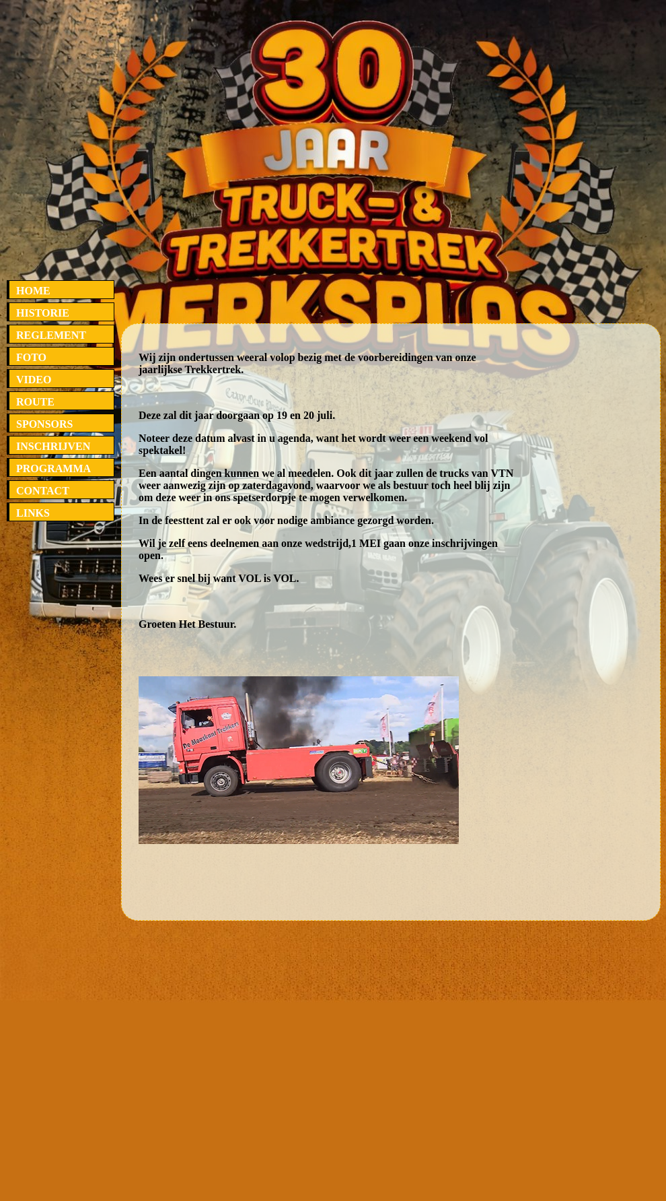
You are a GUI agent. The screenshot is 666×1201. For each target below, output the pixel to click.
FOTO (31, 357)
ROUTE (35, 402)
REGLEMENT (51, 335)
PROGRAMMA (53, 468)
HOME (33, 290)
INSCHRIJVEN (53, 446)
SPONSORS (44, 424)
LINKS (33, 513)
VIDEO (33, 379)
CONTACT (42, 490)
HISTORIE (42, 313)
